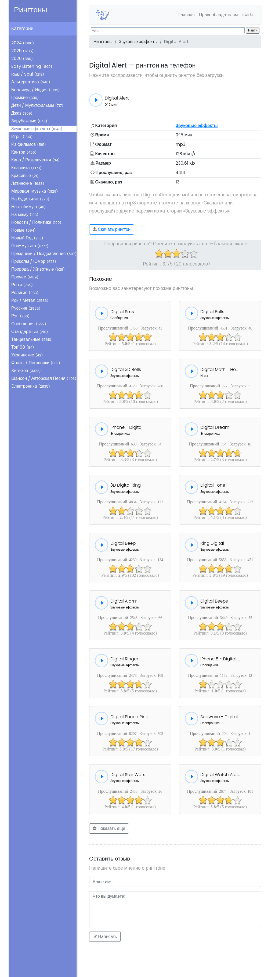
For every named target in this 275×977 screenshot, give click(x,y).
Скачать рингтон (112, 229)
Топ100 (22, 347)
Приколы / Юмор (33, 261)
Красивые (24, 175)
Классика (26, 168)
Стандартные (29, 331)
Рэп (20, 316)
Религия (24, 292)
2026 (22, 58)
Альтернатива (30, 82)
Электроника (30, 386)
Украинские (27, 355)
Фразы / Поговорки (35, 363)
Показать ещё (109, 828)
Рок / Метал (29, 300)
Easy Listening (31, 66)
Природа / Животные (38, 269)
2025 (22, 51)
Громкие (25, 97)
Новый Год (27, 238)
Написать (105, 936)
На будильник (30, 199)
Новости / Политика (36, 222)
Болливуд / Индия (35, 90)
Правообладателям (216, 15)
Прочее (24, 277)
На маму (24, 214)
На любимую (28, 207)
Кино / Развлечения (35, 160)
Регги (22, 285)
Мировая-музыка (34, 191)
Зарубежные (29, 121)
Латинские (27, 183)
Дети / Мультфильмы (37, 105)
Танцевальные (32, 339)
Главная (184, 15)
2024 (22, 43)
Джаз (21, 113)
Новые (23, 230)
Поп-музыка (30, 246)
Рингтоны (30, 10)
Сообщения (28, 324)
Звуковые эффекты (36, 129)
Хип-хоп (26, 370)
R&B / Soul (27, 74)
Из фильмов (28, 144)
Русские (25, 308)
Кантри (24, 152)
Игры (21, 136)
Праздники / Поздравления (44, 253)
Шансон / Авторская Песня (43, 378)
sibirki (246, 15)
